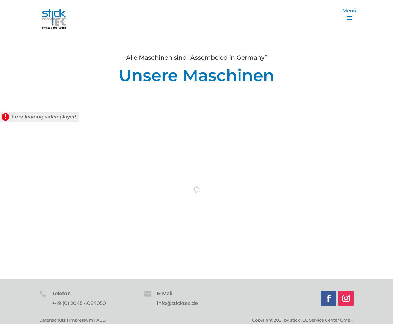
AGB (101, 320)
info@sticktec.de (177, 303)
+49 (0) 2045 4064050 (79, 303)
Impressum (81, 320)
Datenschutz (52, 320)
